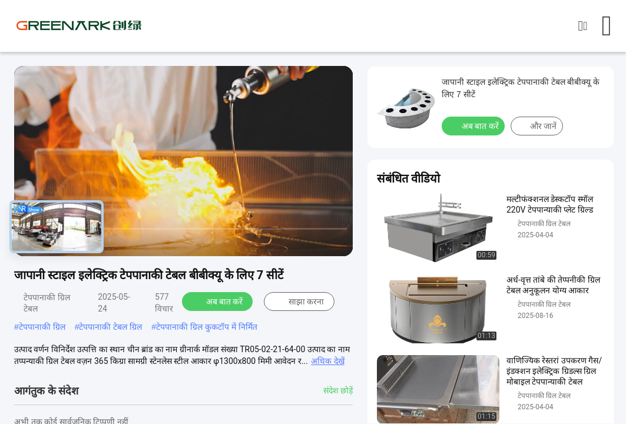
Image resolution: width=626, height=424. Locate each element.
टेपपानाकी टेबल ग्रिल (110, 327)
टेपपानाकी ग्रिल (42, 327)
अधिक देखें (327, 361)
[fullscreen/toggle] (337, 242)
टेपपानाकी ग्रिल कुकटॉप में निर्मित (206, 327)
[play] (183, 161)
